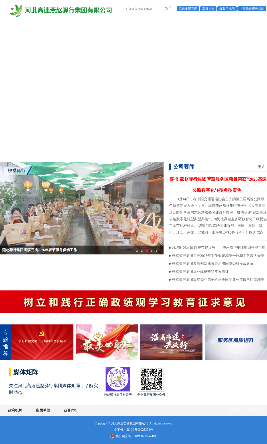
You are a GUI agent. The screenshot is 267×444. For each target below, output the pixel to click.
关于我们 (41, 23)
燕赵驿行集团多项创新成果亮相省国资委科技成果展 (213, 264)
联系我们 (235, 410)
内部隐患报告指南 (251, 8)
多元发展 (120, 23)
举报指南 (208, 8)
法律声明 (254, 410)
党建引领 (94, 23)
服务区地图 (227, 8)
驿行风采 (202, 23)
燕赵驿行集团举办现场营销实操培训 (200, 272)
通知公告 (176, 23)
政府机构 (15, 410)
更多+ (262, 167)
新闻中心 (67, 23)
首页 (14, 23)
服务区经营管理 (148, 23)
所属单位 (43, 410)
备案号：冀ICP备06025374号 (133, 429)
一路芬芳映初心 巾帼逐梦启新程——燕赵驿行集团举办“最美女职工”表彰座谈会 (65, 250)
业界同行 (71, 410)
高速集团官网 (188, 8)
